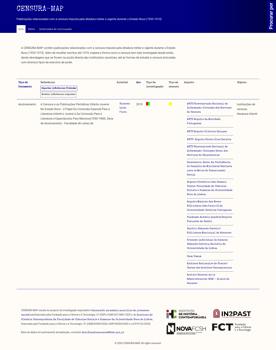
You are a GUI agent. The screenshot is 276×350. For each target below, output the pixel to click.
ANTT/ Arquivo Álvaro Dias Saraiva (209, 139)
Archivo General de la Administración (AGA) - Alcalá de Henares (208, 279)
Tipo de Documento (25, 84)
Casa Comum (194, 256)
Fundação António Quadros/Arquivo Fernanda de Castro (209, 219)
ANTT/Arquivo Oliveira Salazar (207, 131)
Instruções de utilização (55, 29)
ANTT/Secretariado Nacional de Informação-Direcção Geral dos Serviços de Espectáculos (207, 151)
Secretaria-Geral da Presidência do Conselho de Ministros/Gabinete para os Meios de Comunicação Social (209, 168)
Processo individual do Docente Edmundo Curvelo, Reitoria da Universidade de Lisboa (207, 244)
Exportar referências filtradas (59, 88)
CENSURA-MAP (40, 9)
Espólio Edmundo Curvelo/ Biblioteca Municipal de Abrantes (209, 230)
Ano (138, 82)
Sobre (31, 29)
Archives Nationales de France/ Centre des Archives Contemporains (209, 265)
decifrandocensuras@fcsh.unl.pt (103, 332)
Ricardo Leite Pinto (125, 108)
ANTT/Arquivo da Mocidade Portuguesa (204, 121)
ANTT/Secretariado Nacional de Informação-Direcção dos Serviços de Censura (209, 108)
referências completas (58, 95)
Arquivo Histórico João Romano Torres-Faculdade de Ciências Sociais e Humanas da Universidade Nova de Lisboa (210, 188)
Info (21, 29)
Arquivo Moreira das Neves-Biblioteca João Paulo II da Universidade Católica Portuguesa (209, 206)
